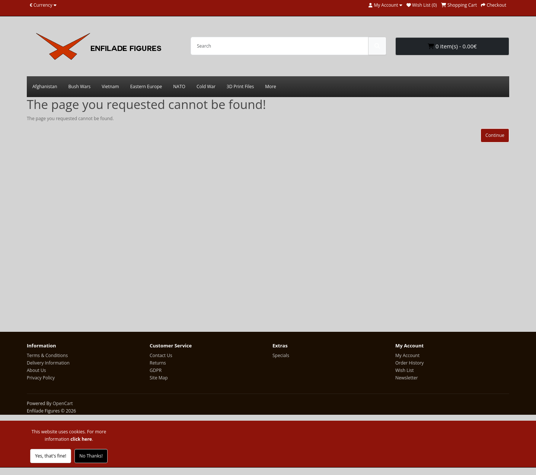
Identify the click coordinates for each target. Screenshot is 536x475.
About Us (36, 370)
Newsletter (406, 378)
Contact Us (161, 355)
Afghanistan (44, 86)
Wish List (404, 370)
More (270, 86)
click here (81, 439)
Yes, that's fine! (50, 456)
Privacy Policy (41, 378)
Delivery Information (48, 363)
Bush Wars (79, 86)
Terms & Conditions (47, 355)
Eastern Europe (146, 86)
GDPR (156, 370)
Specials (280, 355)
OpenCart (62, 403)
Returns (158, 363)
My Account (407, 355)
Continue (494, 135)
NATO (179, 86)
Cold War (206, 86)
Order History (409, 363)
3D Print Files (240, 86)
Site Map (159, 378)
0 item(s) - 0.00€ (452, 46)
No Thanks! (91, 456)
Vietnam (110, 86)
